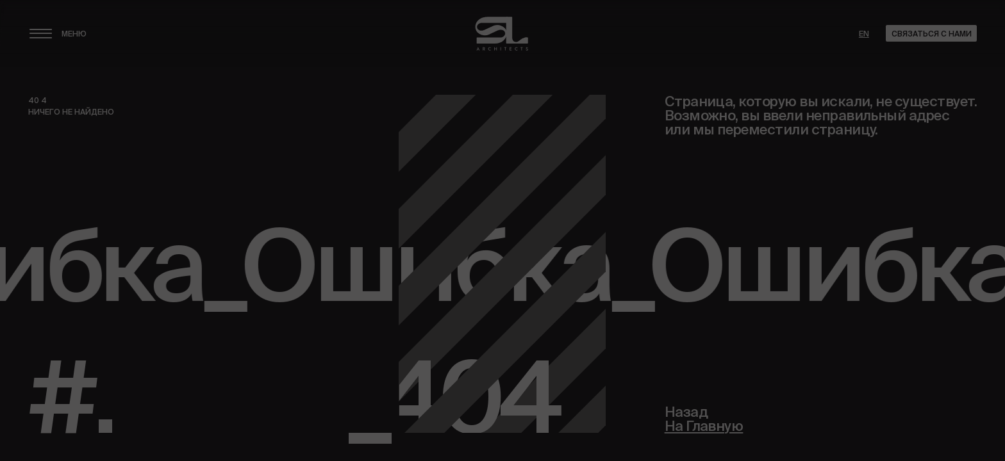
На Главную (704, 426)
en (864, 33)
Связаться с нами (932, 33)
